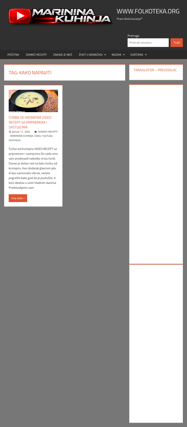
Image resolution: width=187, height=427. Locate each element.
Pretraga (133, 36)
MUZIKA (118, 55)
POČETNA (13, 55)
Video (37, 135)
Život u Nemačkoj (92, 55)
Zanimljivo (15, 140)
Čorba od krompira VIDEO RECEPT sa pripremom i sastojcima (30, 122)
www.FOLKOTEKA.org (148, 11)
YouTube (47, 135)
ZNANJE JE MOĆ (62, 55)
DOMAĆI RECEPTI (36, 55)
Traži (176, 43)
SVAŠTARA (138, 55)
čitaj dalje (17, 198)
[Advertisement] (156, 140)
